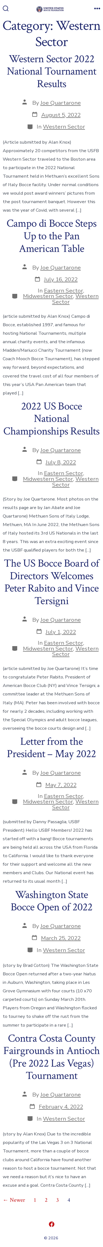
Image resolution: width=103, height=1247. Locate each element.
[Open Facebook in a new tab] (51, 1224)
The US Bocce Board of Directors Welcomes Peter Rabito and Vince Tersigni (51, 582)
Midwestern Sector (48, 296)
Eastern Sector (63, 290)
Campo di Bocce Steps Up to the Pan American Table (51, 235)
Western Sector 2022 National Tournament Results (51, 71)
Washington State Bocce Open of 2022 (52, 901)
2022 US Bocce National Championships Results (51, 418)
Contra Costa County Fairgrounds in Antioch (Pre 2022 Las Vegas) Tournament (51, 1057)
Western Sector (64, 126)
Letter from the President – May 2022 (51, 747)
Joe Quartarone (60, 103)
